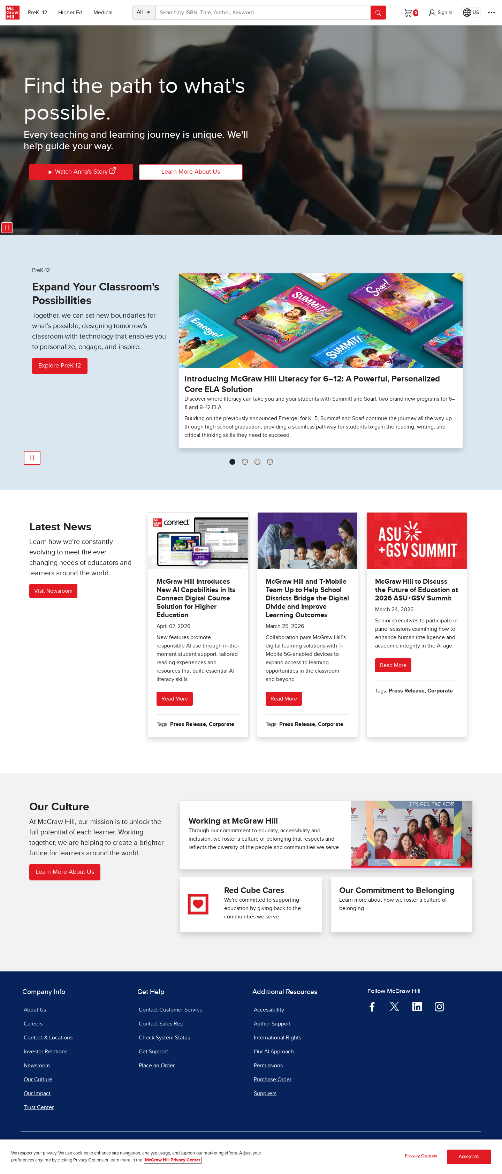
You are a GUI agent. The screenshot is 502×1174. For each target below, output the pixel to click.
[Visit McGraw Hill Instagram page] (439, 1006)
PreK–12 (37, 12)
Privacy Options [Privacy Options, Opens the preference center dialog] (421, 1159)
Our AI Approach (274, 1051)
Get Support (153, 1051)
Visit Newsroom (53, 591)
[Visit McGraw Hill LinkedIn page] (417, 1006)
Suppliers (265, 1093)
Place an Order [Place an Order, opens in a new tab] (157, 1065)
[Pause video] (7, 227)
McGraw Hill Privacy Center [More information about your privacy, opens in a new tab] (172, 1162)
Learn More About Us (190, 172)
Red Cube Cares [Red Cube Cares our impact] (254, 890)
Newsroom (37, 1065)
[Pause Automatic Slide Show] (32, 458)
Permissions (268, 1065)
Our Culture (38, 1079)
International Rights (277, 1037)
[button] (440, 12)
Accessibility (269, 1010)
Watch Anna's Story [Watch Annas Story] (81, 172)
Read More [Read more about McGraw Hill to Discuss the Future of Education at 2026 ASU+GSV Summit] (393, 665)
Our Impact (37, 1093)
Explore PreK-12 (59, 366)
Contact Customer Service (171, 1010)
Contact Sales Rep (161, 1024)
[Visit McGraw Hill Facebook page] (372, 1006)
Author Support (272, 1024)
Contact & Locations (48, 1037)
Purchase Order (272, 1079)
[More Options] (491, 12)
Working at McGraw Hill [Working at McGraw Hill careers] (233, 821)
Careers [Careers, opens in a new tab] (33, 1024)
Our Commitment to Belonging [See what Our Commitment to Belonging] (397, 890)
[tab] (232, 462)
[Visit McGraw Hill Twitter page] (394, 1006)
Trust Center (39, 1107)
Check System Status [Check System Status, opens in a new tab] (164, 1037)
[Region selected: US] (471, 12)
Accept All (469, 1159)
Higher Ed (70, 12)
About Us (35, 1010)
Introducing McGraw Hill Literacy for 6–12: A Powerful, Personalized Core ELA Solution (312, 384)
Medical (103, 12)
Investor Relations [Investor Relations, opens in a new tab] (45, 1051)
